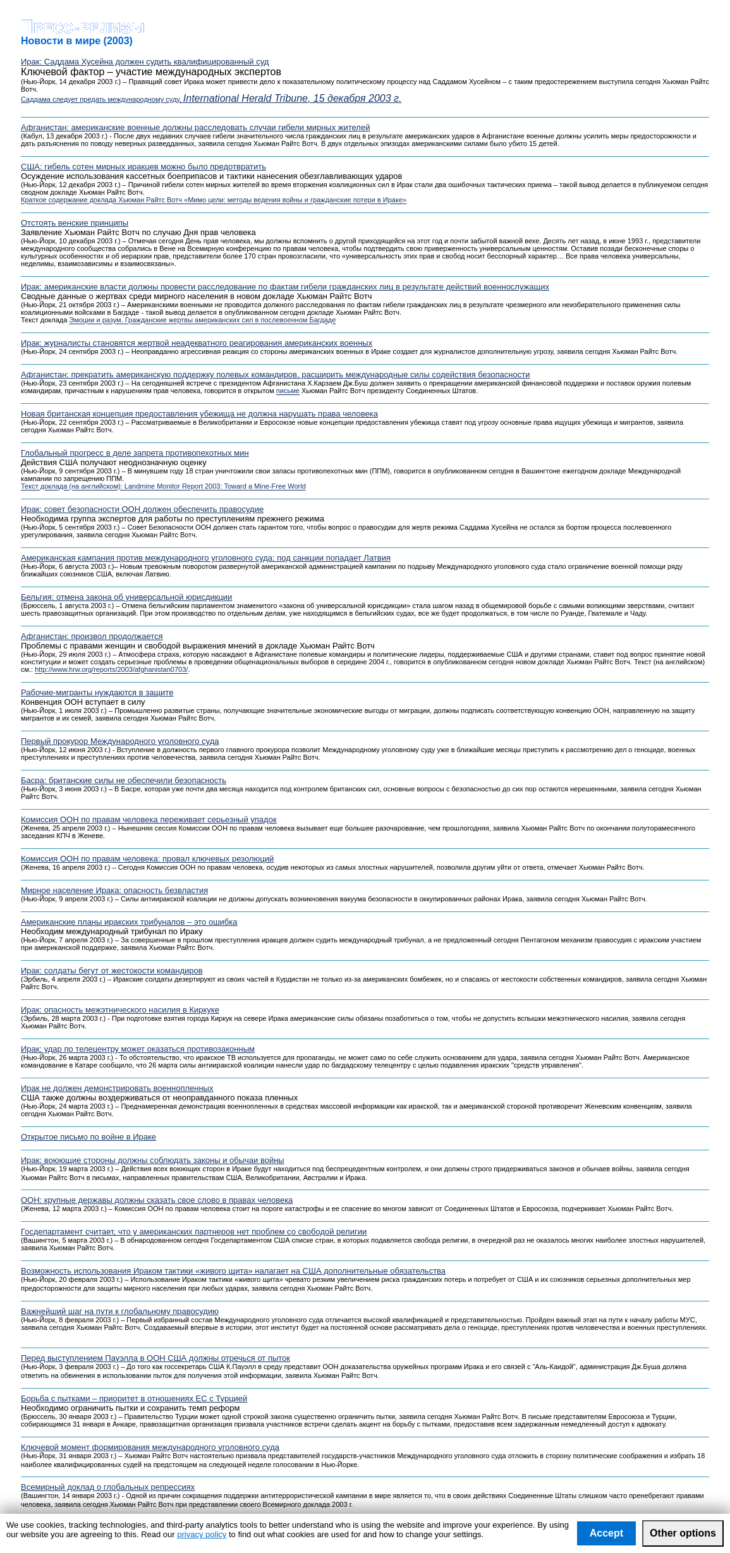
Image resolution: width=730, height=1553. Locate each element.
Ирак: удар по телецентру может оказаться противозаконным (138, 1049)
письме (288, 391)
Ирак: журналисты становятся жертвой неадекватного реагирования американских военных (196, 343)
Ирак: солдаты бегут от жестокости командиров (112, 970)
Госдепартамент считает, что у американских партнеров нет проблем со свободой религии (194, 1231)
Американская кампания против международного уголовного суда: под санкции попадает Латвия (206, 558)
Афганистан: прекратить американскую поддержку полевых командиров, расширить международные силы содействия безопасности (275, 374)
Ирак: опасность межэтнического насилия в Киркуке (120, 1009)
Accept (606, 1533)
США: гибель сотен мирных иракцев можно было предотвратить (143, 166)
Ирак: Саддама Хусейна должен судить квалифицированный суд (145, 61)
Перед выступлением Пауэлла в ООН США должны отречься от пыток (155, 1358)
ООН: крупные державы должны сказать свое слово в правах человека (157, 1200)
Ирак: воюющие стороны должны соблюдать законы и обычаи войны (152, 1160)
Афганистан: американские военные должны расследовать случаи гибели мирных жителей (195, 127)
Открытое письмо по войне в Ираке (88, 1137)
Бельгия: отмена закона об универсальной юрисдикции (126, 597)
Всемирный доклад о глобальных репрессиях (108, 1487)
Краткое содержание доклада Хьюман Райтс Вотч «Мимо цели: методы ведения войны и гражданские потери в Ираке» (213, 200)
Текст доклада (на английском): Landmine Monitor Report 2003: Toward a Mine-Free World (163, 486)
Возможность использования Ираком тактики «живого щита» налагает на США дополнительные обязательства (233, 1271)
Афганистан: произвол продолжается (92, 636)
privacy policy (201, 1534)
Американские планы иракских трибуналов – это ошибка (129, 922)
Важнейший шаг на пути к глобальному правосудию (120, 1311)
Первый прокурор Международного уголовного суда (120, 741)
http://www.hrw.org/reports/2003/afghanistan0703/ (111, 670)
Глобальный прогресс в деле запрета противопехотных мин (135, 453)
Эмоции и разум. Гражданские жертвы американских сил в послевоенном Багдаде (202, 320)
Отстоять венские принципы (74, 223)
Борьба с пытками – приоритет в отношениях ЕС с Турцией (134, 1398)
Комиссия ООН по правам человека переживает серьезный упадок (149, 819)
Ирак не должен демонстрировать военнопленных (117, 1088)
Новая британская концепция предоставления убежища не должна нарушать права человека (199, 413)
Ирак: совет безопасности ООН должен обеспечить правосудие (142, 509)
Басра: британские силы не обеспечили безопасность (123, 780)
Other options (683, 1533)
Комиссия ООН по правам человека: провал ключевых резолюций (147, 858)
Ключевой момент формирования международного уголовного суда (150, 1447)
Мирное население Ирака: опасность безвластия (114, 890)
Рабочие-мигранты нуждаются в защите (97, 692)
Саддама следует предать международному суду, (211, 99)
